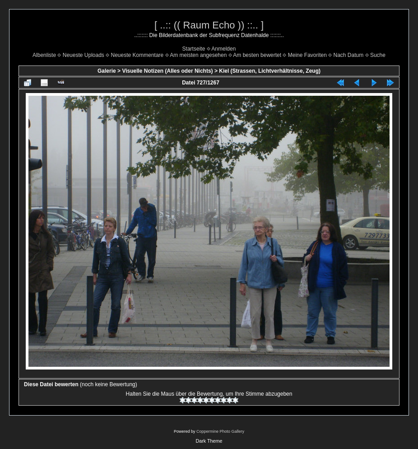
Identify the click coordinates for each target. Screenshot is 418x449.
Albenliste (44, 55)
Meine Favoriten (307, 55)
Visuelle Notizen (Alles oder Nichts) (167, 71)
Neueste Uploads (83, 55)
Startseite (193, 49)
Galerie (107, 71)
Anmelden (223, 49)
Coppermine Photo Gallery (220, 431)
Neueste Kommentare (137, 55)
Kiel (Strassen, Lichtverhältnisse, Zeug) (269, 71)
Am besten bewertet (257, 55)
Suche (377, 55)
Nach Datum (349, 55)
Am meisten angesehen (198, 55)
